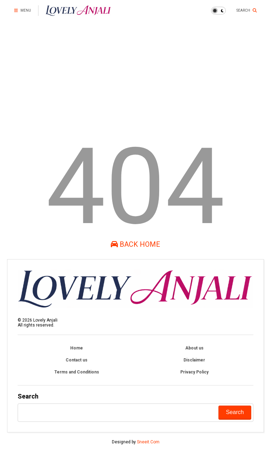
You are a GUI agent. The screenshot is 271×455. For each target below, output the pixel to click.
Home (76, 348)
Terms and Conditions (76, 372)
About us (194, 348)
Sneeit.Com (148, 441)
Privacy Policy (194, 372)
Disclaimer (194, 360)
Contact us (77, 360)
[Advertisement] (135, 74)
